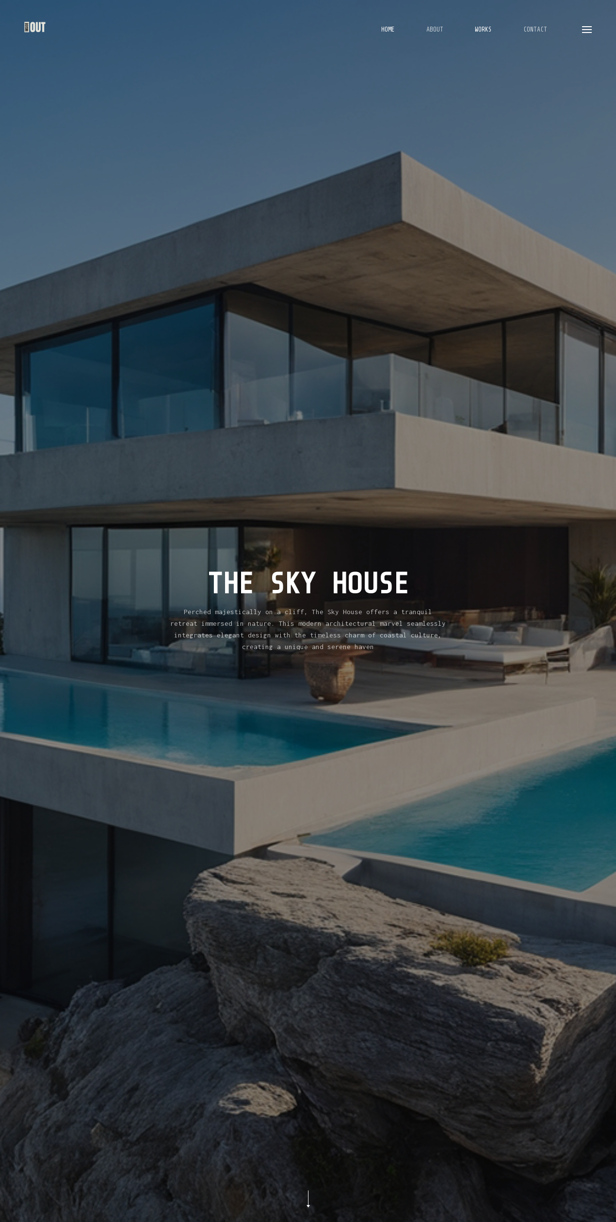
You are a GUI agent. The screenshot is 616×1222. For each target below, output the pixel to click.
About (434, 29)
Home (388, 29)
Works (483, 29)
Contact (535, 29)
